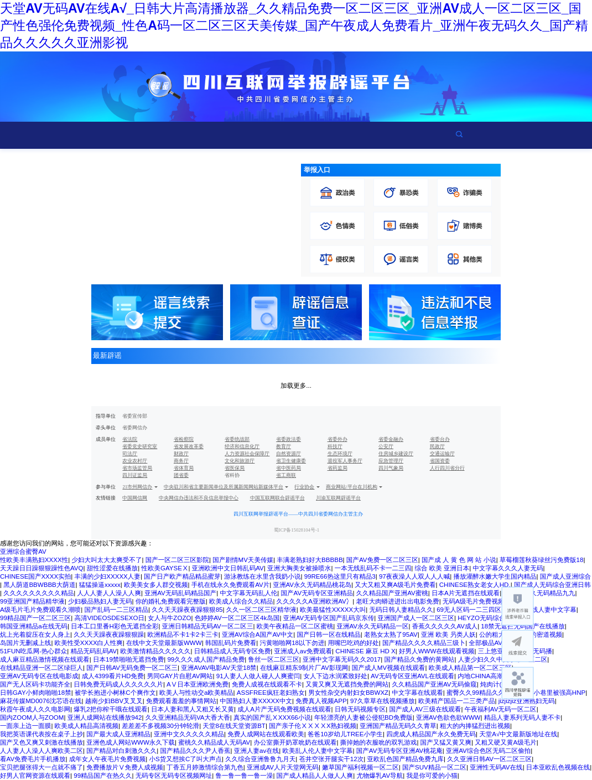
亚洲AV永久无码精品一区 (372, 626)
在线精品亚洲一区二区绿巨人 (41, 667)
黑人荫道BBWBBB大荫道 (39, 584)
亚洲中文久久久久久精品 (189, 734)
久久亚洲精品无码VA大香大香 (188, 717)
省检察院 (184, 439)
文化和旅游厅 (240, 461)
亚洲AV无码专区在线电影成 (39, 676)
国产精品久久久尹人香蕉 (195, 750)
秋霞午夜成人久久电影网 (35, 709)
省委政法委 (288, 439)
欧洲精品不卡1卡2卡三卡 (182, 634)
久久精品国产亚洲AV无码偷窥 (434, 684)
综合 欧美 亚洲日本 (441, 568)
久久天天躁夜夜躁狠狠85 (187, 609)
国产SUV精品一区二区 (434, 767)
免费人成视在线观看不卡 (267, 684)
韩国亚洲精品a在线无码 (33, 626)
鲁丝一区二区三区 (273, 659)
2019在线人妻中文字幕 (544, 609)
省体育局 (184, 468)
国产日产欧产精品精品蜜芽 (182, 576)
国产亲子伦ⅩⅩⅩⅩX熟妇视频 (312, 725)
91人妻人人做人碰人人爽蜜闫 (258, 676)
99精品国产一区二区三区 (35, 618)
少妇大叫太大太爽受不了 (106, 560)
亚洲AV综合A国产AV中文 (257, 634)
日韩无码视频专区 (360, 709)
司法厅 (129, 453)
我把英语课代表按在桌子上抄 (41, 734)
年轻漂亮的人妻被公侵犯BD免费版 (363, 717)
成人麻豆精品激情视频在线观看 (45, 659)
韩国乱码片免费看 (230, 642)
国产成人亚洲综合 (565, 576)
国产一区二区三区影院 (177, 560)
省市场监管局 (137, 468)
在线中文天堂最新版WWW (164, 642)
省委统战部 (237, 439)
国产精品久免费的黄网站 (419, 659)
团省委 (181, 475)
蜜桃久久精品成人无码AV (214, 742)
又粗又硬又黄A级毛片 (506, 742)
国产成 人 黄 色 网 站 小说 (459, 560)
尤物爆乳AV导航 (379, 775)
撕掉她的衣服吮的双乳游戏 (378, 742)
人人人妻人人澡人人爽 (109, 593)
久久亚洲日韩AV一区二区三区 (489, 759)
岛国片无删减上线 (25, 642)
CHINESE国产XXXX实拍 (35, 576)
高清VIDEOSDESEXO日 (109, 618)
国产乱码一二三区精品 (116, 609)
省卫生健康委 (291, 461)
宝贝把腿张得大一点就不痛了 (41, 767)
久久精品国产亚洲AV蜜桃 (392, 593)
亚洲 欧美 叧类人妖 (448, 634)
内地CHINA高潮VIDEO (490, 676)
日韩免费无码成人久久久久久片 (118, 684)
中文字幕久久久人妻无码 (507, 568)
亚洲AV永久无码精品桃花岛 (312, 584)
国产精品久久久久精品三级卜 (423, 642)
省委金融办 (390, 439)
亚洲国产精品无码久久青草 (398, 725)
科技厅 (335, 446)
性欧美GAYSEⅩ (164, 568)
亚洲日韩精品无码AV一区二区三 (207, 626)
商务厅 (181, 461)
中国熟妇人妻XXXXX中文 (256, 701)
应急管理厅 (390, 461)
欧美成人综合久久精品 (241, 601)
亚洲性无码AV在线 (496, 767)
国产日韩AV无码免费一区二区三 (132, 667)
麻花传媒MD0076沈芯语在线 (41, 701)
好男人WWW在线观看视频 (437, 651)
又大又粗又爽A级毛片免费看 (395, 584)
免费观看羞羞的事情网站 (181, 701)
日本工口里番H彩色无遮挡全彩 (114, 626)
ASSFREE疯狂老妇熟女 (271, 692)
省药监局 (337, 468)
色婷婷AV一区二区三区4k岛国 (237, 618)
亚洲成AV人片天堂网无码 (283, 767)
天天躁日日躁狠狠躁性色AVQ (42, 568)
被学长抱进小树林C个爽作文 (115, 692)
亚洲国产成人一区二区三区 (416, 618)
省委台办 (440, 439)
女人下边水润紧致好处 (335, 676)
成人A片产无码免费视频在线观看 (284, 709)
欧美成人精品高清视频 (86, 725)
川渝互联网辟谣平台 (338, 498)
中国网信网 (134, 498)
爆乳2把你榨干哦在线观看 (110, 709)
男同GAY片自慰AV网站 (180, 676)
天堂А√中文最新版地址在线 (518, 734)
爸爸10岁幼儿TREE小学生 (345, 734)
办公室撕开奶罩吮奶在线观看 (295, 742)
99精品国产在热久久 (103, 775)
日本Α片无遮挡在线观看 (466, 593)
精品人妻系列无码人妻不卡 (522, 717)
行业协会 (304, 487)
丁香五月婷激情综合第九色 (205, 767)
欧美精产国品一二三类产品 (456, 701)
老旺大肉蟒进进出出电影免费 (397, 601)
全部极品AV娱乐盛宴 (498, 642)
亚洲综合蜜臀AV (23, 551)
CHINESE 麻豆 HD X (365, 651)
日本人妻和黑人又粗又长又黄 (192, 709)
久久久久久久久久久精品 (38, 593)
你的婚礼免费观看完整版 (171, 601)
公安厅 (385, 446)
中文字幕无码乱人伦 (248, 593)
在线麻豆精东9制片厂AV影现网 (304, 667)
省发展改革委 (189, 446)
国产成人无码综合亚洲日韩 (552, 584)
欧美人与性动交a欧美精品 (196, 692)
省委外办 (337, 439)
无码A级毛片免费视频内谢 (480, 601)
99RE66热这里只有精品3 (340, 576)
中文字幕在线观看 (417, 692)
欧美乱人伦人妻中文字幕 (318, 750)
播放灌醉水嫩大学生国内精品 (494, 576)
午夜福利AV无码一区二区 (501, 709)
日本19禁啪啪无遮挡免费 (128, 659)
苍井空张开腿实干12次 (331, 759)
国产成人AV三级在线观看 (425, 709)
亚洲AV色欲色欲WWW (448, 717)
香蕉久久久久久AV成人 (444, 626)
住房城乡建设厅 (395, 453)
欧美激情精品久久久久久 (156, 651)
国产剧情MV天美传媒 (242, 560)
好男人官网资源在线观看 (35, 775)
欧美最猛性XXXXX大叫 (333, 609)
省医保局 (235, 468)
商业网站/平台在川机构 (351, 487)
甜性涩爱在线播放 (112, 568)
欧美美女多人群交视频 (156, 584)
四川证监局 (134, 475)
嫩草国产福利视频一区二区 (360, 767)
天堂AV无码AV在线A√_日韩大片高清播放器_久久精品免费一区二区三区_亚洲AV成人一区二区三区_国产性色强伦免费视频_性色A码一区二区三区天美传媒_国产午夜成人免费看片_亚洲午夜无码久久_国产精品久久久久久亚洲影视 (294, 25)
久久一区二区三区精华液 (261, 609)
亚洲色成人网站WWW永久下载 (130, 742)
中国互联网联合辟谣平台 (277, 498)
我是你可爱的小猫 (431, 775)
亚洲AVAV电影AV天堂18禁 (218, 667)
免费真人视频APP (320, 701)
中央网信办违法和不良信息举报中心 (198, 498)
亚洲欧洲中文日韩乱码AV (228, 568)
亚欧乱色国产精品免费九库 (405, 759)
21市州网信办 (137, 487)
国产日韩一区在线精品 (328, 634)
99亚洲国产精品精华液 (32, 601)
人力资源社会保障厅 (247, 453)
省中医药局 (288, 468)
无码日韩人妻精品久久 (401, 609)
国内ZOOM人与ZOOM (32, 717)
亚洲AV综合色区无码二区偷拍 (488, 750)
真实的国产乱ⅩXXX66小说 (272, 717)
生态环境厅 (340, 453)
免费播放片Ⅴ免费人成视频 (124, 767)
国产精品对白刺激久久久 (121, 750)
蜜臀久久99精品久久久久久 (485, 692)
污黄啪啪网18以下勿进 (291, 642)
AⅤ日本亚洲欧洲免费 (198, 684)
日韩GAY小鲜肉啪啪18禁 (35, 692)
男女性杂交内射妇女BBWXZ (348, 692)
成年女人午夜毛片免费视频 (107, 759)
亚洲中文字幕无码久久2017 (342, 659)
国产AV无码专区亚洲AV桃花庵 (399, 750)
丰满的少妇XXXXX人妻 (108, 576)
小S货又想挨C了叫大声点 (185, 759)
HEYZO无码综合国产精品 (494, 618)
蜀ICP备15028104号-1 (296, 530)
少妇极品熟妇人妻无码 (100, 601)
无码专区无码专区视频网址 (174, 775)
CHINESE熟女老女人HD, (475, 584)
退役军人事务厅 (345, 461)
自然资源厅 (288, 453)
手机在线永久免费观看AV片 (230, 584)
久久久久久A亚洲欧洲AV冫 (315, 601)
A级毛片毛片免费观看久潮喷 (40, 609)
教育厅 (283, 446)
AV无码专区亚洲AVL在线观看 (412, 676)
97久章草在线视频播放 (382, 701)
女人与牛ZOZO (169, 618)
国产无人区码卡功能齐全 (35, 684)
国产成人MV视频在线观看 (388, 667)
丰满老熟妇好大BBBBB (309, 560)
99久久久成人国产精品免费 (206, 659)
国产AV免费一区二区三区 (382, 560)
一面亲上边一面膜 (25, 725)
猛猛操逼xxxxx (100, 584)
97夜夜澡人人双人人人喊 (414, 576)
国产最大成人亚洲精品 (118, 734)
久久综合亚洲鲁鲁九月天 (260, 759)
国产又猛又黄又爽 (445, 742)
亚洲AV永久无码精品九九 (539, 593)
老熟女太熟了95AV (391, 634)
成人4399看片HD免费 (113, 676)
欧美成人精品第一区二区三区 (470, 667)
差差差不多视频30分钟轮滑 (160, 725)
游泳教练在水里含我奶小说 (262, 576)
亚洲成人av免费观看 (303, 651)
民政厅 (437, 446)
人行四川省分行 (447, 468)
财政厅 (181, 453)
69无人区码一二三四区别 (472, 609)
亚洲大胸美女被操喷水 (299, 568)
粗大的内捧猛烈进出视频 (475, 725)
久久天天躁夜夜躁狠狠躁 (109, 634)
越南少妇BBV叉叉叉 (114, 701)
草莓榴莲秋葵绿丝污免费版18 (541, 560)
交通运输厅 (442, 453)
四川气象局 (390, 468)
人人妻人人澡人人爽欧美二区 (41, 750)
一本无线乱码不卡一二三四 (373, 568)
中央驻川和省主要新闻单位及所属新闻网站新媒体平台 (223, 487)
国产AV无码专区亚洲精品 (317, 593)
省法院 (129, 439)
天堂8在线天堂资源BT (234, 725)
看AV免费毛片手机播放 (32, 759)
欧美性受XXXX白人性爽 (89, 642)
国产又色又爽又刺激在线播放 (41, 742)
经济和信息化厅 (242, 446)
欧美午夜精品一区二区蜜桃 (295, 626)
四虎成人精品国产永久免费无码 (431, 734)
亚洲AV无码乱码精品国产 (180, 593)
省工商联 (286, 475)
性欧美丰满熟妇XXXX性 (34, 560)
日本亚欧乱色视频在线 (558, 767)
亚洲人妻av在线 (256, 750)
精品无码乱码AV (93, 651)
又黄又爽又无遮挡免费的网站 (346, 684)
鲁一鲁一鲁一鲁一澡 (244, 775)
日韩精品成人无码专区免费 (232, 651)
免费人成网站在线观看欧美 (265, 734)
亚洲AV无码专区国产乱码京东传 (329, 618)
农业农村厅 (134, 461)
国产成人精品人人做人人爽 (315, 775)
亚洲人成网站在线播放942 (104, 717)
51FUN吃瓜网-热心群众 (33, 651)
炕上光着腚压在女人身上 (35, 634)
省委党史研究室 (139, 446)
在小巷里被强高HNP (556, 692)
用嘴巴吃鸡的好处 (353, 642)
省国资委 (440, 461)
